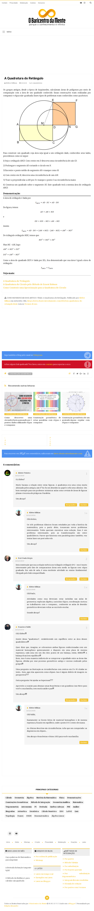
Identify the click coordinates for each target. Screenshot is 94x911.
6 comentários (35, 83)
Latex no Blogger (43, 880)
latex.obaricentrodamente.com (68, 453)
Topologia (10, 816)
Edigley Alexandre (11, 905)
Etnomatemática (41, 816)
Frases (20, 816)
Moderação (24, 3)
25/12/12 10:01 (30, 589)
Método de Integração (40, 802)
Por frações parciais (73, 869)
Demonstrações (74, 798)
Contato (4, 3)
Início (8, 841)
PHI (68, 807)
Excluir (84, 505)
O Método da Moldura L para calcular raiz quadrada (18, 878)
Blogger (72, 902)
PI (35, 807)
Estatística (34, 811)
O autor (37, 841)
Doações (74, 841)
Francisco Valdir (24, 627)
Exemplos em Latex (44, 876)
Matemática (78, 802)
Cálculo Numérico (49, 811)
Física (61, 798)
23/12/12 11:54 (19, 630)
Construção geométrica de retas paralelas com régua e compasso (47, 420)
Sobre (17, 841)
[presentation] (22, 453)
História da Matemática (46, 798)
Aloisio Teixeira (24, 473)
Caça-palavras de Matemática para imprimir (18, 857)
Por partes (69, 858)
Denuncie (41, 3)
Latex (84, 841)
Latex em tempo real (44, 873)
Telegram (37, 355)
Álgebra (30, 798)
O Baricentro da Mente (38, 902)
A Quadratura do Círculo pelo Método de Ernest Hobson (30, 284)
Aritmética (22, 811)
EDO (61, 811)
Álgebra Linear (58, 816)
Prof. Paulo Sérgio (25, 558)
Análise (76, 807)
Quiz (76, 811)
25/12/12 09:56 (30, 515)
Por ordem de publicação (46, 855)
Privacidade (14, 3)
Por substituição (72, 865)
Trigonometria (12, 807)
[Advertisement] (47, 55)
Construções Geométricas (20, 374)
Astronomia (26, 807)
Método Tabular (71, 861)
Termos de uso (30, 304)
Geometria (19, 798)
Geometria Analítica (61, 802)
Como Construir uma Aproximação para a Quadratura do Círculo (34, 288)
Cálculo (9, 798)
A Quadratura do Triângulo (16, 281)
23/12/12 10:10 (19, 476)
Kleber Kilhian (34, 512)
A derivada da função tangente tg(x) (18, 868)
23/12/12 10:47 (19, 561)
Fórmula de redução (73, 883)
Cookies (33, 3)
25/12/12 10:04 (30, 711)
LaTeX (69, 811)
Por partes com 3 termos (75, 886)
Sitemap (27, 841)
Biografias (10, 811)
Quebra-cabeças (57, 807)
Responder (71, 505)
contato (49, 364)
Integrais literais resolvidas (76, 879)
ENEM (28, 816)
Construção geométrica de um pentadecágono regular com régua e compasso (76, 420)
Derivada (43, 807)
